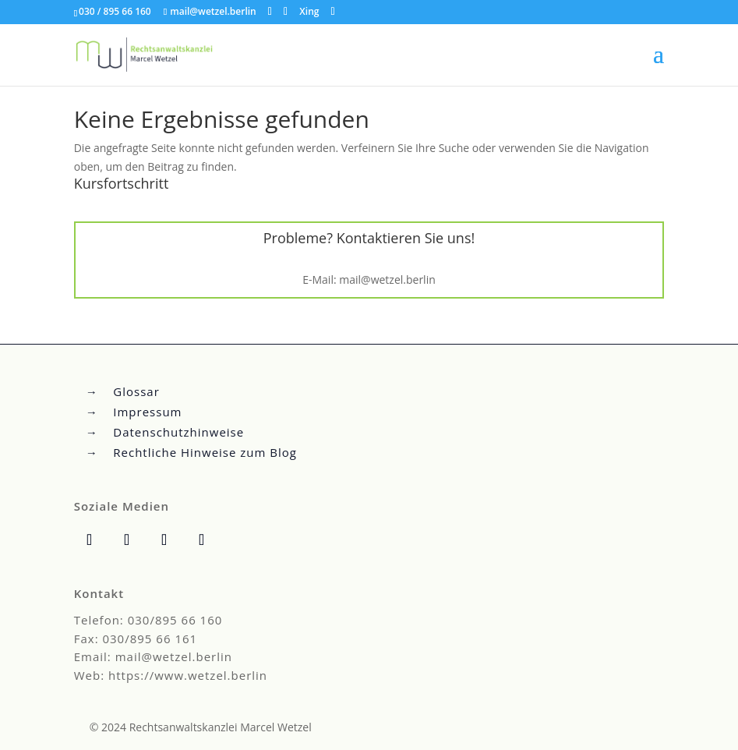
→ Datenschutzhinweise (165, 432)
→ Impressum (134, 411)
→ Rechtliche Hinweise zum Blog (191, 452)
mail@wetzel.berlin (387, 279)
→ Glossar (123, 391)
